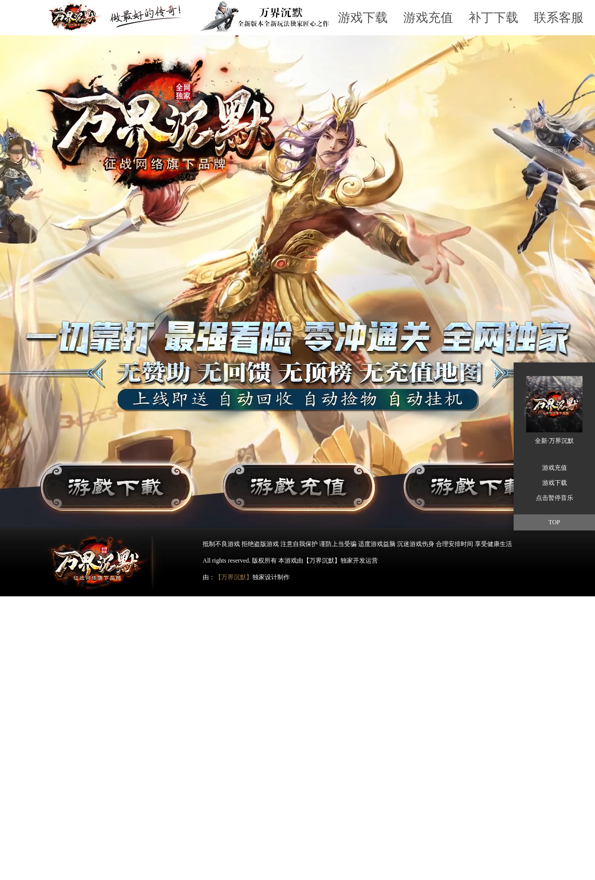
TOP (554, 522)
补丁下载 (493, 17)
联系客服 (559, 17)
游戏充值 (428, 17)
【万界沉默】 (233, 577)
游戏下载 (363, 17)
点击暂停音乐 (554, 497)
